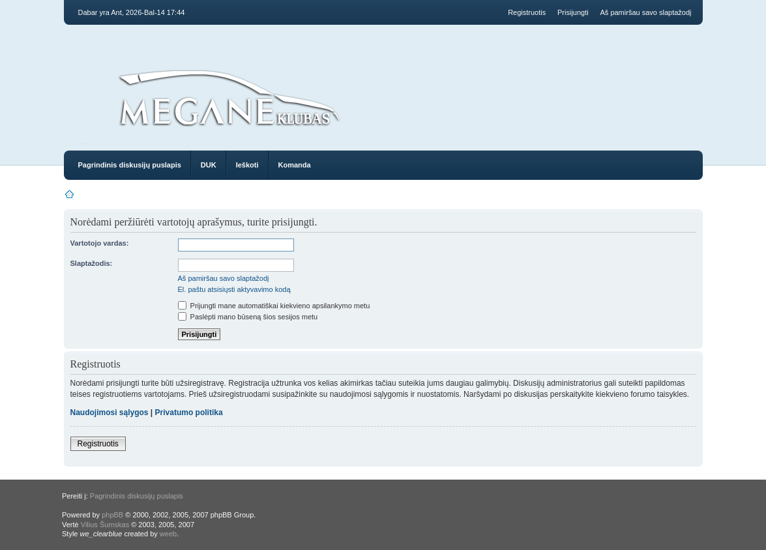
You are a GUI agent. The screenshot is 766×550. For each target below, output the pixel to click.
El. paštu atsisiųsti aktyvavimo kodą (234, 289)
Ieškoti (247, 165)
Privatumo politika (189, 412)
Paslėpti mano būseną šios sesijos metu (248, 317)
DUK (208, 165)
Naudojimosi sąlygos (109, 412)
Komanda (294, 165)
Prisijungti (573, 12)
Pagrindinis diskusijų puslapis (129, 165)
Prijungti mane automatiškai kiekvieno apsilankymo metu (274, 306)
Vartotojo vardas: (99, 243)
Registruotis (527, 12)
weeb (168, 534)
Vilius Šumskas (105, 524)
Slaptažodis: (91, 263)
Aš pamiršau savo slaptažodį (645, 12)
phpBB (112, 515)
